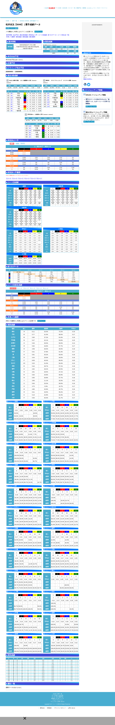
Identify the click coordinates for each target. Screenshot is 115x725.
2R (11, 102)
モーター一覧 (71, 8)
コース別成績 (42, 35)
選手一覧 (51, 8)
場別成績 (19, 37)
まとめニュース (91, 8)
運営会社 (42, 708)
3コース (21, 178)
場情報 (84, 8)
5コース (33, 178)
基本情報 (9, 35)
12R (11, 98)
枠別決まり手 (33, 35)
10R (30, 126)
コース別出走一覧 (63, 35)
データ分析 (58, 8)
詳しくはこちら (91, 106)
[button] (24, 718)
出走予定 (16, 35)
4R (48, 104)
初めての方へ (87, 79)
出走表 (46, 8)
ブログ (98, 8)
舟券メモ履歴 (10, 37)
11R (48, 106)
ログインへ (38, 31)
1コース (8, 178)
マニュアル (53, 701)
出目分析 (64, 8)
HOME (7, 20)
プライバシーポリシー (60, 708)
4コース (27, 178)
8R (11, 93)
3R (11, 95)
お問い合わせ (60, 701)
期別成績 (25, 37)
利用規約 (49, 708)
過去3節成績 (24, 35)
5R (11, 100)
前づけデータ (52, 35)
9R (11, 110)
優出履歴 (32, 37)
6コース (39, 178)
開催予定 (79, 8)
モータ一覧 (55, 697)
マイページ (104, 8)
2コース (14, 178)
